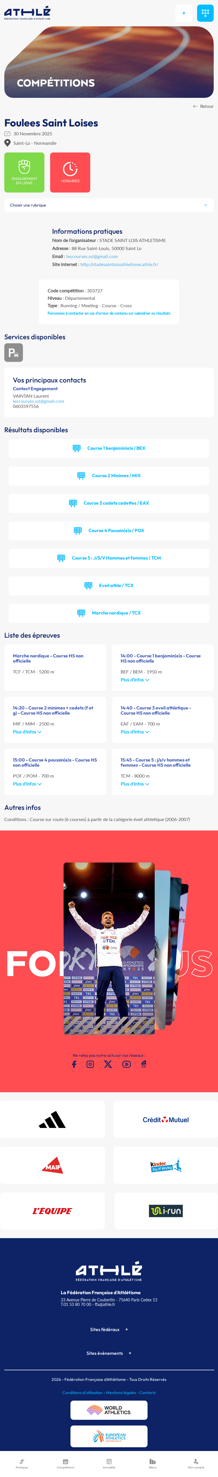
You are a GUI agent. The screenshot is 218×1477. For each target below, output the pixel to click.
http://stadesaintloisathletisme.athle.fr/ (119, 264)
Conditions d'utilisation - (84, 1392)
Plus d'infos (135, 679)
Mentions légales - (123, 1392)
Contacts (148, 1392)
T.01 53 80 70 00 (76, 1304)
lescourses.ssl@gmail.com (92, 256)
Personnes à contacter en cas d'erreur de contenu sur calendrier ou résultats (109, 313)
